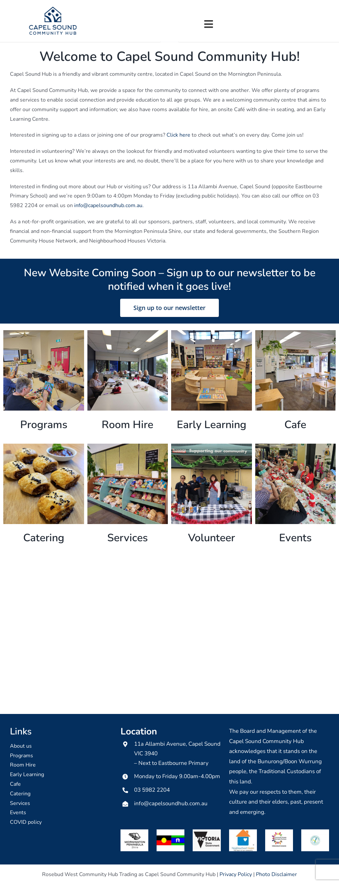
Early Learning (27, 774)
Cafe (15, 783)
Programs (21, 755)
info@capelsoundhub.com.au (171, 803)
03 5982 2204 (152, 789)
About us (21, 745)
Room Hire (23, 764)
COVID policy (26, 821)
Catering (20, 793)
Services (20, 802)
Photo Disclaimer (276, 873)
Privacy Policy (235, 873)
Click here (178, 134)
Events (18, 812)
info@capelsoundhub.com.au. (109, 205)
